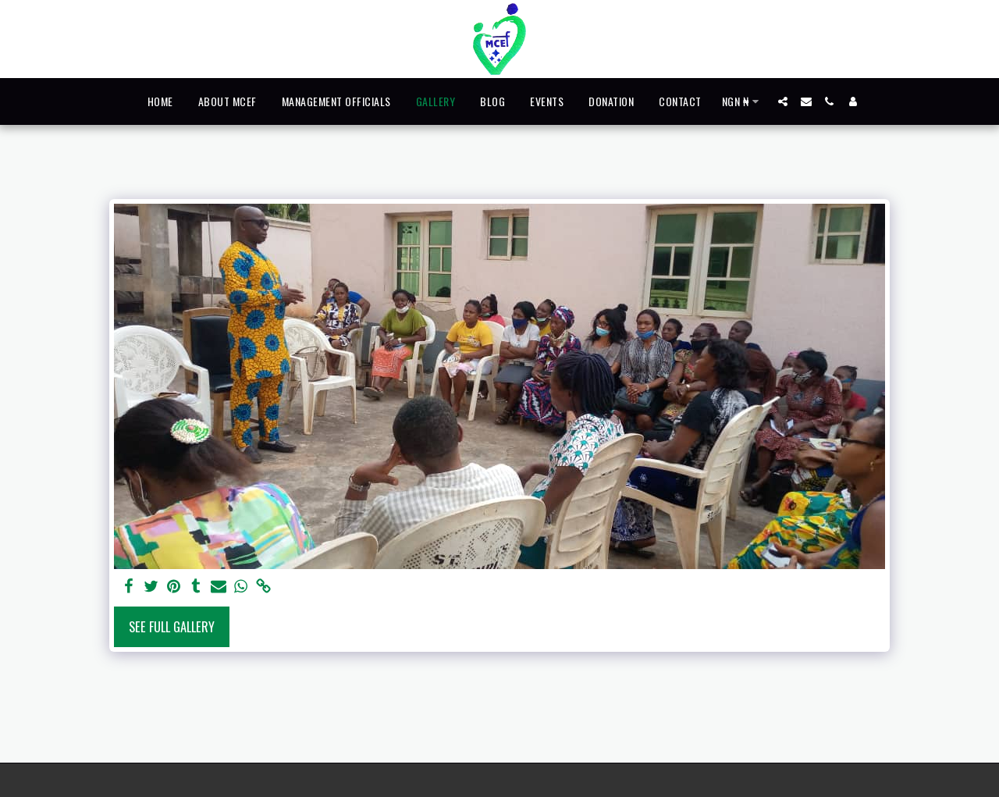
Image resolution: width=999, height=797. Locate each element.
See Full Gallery (172, 626)
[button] (783, 101)
